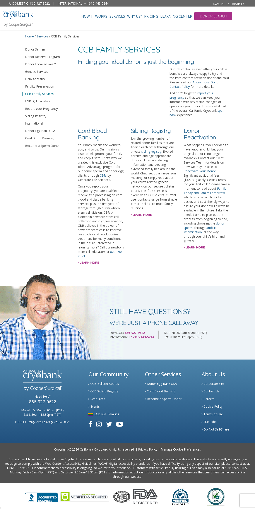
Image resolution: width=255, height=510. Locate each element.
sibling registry (151, 151)
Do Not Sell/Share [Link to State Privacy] (215, 429)
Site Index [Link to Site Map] (209, 422)
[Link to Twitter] (109, 424)
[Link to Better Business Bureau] (41, 496)
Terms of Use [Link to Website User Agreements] (212, 414)
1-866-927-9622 (18, 468)
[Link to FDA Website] (145, 496)
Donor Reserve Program (42, 57)
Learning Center (176, 16)
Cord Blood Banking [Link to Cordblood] (160, 391)
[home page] (18, 18)
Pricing (151, 16)
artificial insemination (200, 230)
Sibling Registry (35, 116)
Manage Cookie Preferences (181, 449)
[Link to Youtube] (119, 424)
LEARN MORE (89, 263)
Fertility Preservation (39, 86)
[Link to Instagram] (99, 424)
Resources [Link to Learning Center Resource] (96, 399)
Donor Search (213, 16)
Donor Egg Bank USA (40, 131)
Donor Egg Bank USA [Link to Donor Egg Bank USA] (161, 384)
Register (239, 4)
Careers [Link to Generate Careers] (208, 399)
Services (117, 16)
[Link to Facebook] (90, 424)
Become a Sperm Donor (42, 146)
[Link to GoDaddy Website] (84, 496)
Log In (218, 4)
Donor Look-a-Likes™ (40, 64)
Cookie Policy (212, 406)
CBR (103, 175)
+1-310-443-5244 (83, 3)
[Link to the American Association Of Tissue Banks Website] (121, 496)
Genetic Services (36, 71)
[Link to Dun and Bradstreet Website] (180, 496)
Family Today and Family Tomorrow (205, 190)
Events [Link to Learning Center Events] (94, 406)
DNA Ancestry (35, 79)
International (34, 123)
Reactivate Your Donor (200, 171)
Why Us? (134, 16)
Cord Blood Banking (39, 138)
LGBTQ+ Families (37, 101)
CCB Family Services (39, 94)
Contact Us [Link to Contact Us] (210, 391)
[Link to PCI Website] (215, 496)
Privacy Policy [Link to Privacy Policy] (147, 449)
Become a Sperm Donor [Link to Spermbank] (163, 399)
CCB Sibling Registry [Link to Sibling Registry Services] (103, 391)
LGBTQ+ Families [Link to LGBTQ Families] (103, 414)
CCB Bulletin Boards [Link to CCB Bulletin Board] (103, 384)
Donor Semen (35, 49)
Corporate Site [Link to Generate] (213, 384)
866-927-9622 (29, 3)
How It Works (94, 16)
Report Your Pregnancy (41, 108)
